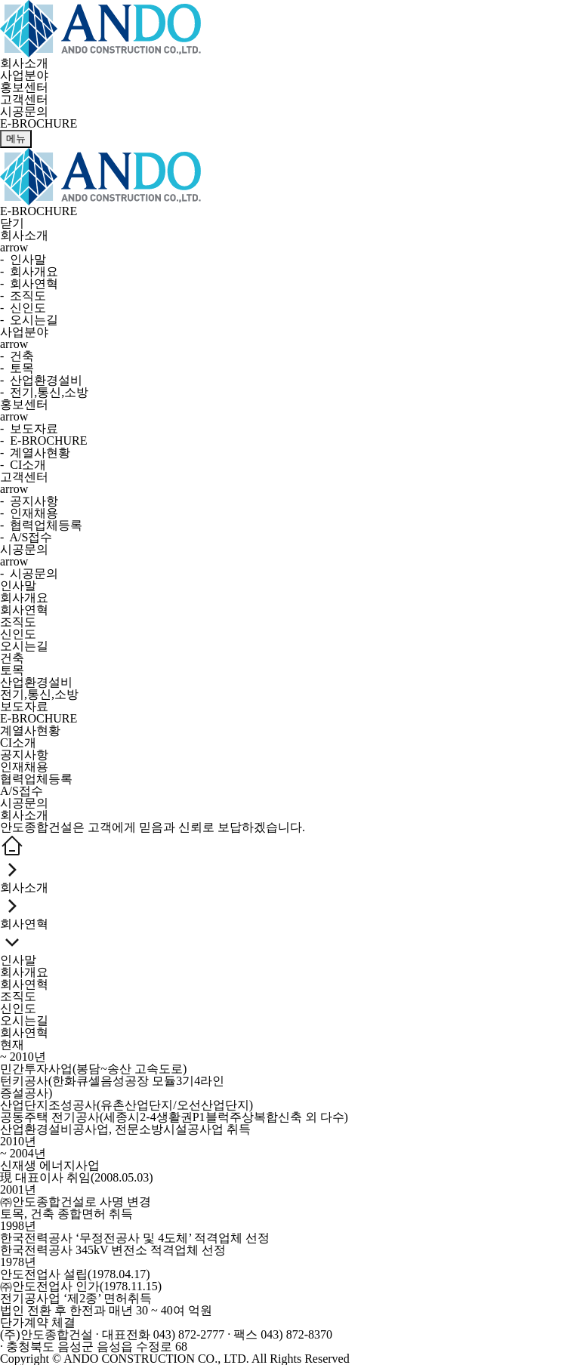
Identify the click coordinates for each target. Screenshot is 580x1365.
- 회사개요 (29, 271)
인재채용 (24, 766)
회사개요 (24, 597)
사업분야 (24, 75)
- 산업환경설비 (41, 380)
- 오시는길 (29, 319)
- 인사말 (23, 259)
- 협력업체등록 (41, 525)
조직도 (18, 621)
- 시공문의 (29, 573)
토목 (12, 670)
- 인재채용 (29, 513)
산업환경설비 (36, 682)
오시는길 (24, 645)
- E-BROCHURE (44, 440)
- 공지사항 (29, 501)
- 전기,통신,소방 (44, 392)
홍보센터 (24, 87)
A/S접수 (21, 790)
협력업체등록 (36, 778)
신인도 (18, 633)
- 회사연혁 (29, 283)
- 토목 (17, 368)
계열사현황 (30, 730)
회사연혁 (24, 609)
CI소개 (18, 742)
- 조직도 (23, 295)
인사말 (18, 585)
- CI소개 (23, 464)
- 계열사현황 (35, 452)
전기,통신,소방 (39, 694)
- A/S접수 (26, 537)
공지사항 (24, 754)
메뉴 (16, 138)
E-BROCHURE (38, 718)
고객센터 (24, 99)
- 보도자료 (29, 428)
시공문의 (24, 111)
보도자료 (24, 706)
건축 (12, 658)
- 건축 (17, 356)
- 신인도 (23, 307)
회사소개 (24, 63)
